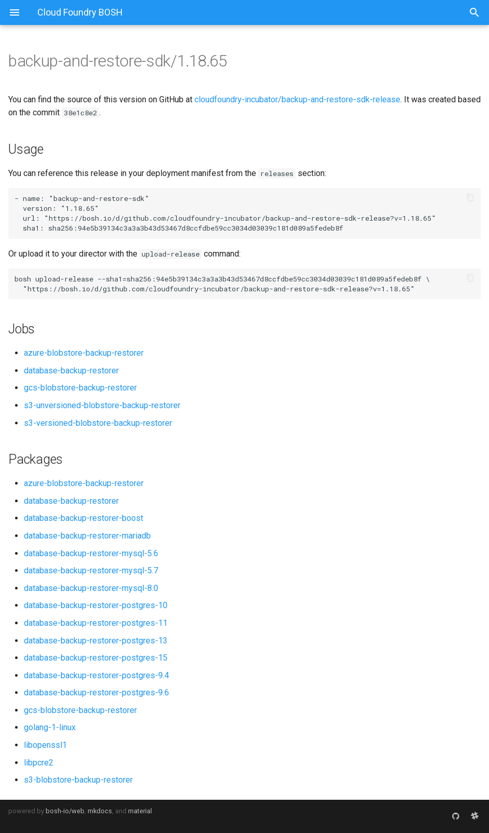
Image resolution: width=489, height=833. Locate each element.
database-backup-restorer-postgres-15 (95, 658)
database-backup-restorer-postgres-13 (95, 641)
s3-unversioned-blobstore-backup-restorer (102, 405)
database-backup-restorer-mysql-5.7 (91, 570)
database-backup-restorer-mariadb (87, 536)
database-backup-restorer (71, 370)
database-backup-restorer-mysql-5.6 (91, 553)
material (140, 811)
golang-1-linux (50, 727)
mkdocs (100, 811)
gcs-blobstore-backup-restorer (80, 388)
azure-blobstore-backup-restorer (84, 353)
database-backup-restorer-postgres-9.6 (96, 692)
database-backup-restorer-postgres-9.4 (96, 675)
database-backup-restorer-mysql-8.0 (91, 588)
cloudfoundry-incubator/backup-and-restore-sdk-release (297, 99)
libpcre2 (38, 763)
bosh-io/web (65, 811)
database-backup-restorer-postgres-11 (95, 623)
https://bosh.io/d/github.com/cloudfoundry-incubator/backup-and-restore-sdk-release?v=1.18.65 (240, 218)
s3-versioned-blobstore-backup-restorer (98, 423)
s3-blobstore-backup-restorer (78, 780)
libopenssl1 (45, 745)
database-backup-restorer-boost (83, 518)
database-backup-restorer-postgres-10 (95, 605)
